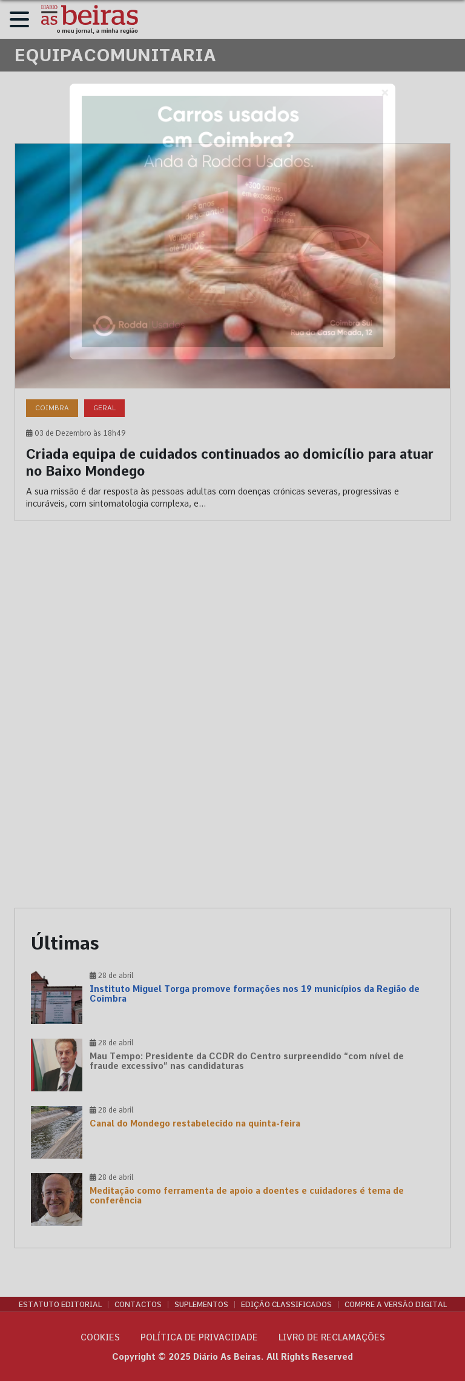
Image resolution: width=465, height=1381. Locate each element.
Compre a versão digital (396, 1304)
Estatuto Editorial (60, 1304)
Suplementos (201, 1304)
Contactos (138, 1304)
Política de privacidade (199, 1337)
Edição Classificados (286, 1304)
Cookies (100, 1337)
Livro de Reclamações (332, 1337)
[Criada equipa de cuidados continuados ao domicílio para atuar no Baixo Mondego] (232, 332)
